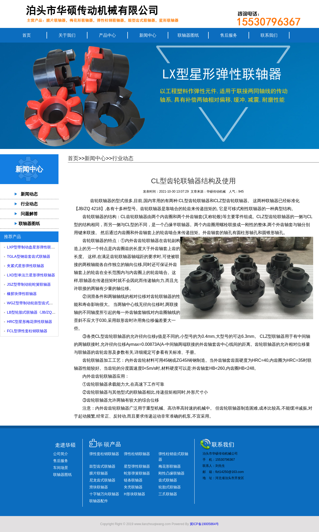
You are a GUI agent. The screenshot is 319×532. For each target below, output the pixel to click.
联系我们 (269, 35)
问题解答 (29, 213)
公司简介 (60, 454)
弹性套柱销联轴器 (104, 454)
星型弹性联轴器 (137, 466)
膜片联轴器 (98, 473)
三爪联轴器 (167, 494)
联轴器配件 (98, 501)
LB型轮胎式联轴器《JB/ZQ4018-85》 (38, 312)
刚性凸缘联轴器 (171, 473)
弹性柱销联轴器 (137, 454)
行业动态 (29, 204)
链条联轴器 (133, 480)
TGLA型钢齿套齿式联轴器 (28, 256)
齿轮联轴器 (93, 216)
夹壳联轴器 (133, 487)
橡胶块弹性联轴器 (22, 294)
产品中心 (107, 35)
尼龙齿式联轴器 (102, 480)
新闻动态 (29, 194)
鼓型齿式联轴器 (102, 466)
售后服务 (228, 35)
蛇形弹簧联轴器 (137, 473)
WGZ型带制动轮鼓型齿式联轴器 (33, 303)
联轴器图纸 (188, 35)
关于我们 (66, 35)
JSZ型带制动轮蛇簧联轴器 (29, 284)
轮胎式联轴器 (169, 487)
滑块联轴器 (98, 487)
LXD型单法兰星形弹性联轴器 (31, 275)
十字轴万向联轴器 (104, 494)
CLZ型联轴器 (272, 336)
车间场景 (60, 468)
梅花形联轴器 (169, 466)
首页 (26, 35)
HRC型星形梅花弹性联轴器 (29, 321)
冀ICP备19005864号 (204, 524)
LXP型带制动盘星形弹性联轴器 (32, 247)
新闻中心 (147, 35)
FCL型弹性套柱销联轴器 (27, 331)
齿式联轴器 (167, 480)
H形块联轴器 (134, 494)
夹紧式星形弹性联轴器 (25, 266)
